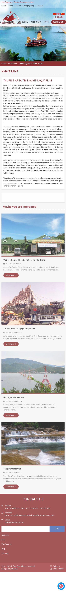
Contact (40, 6)
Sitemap (4, 555)
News (4, 6)
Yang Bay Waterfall (12, 471)
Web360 (14, 571)
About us (5, 537)
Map (3, 551)
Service (18, 6)
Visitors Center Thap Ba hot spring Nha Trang (24, 262)
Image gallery (29, 6)
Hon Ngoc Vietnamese (13, 399)
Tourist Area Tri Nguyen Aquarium (19, 331)
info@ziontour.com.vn (14, 525)
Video (11, 6)
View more (11, 278)
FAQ (3, 542)
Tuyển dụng (6, 546)
